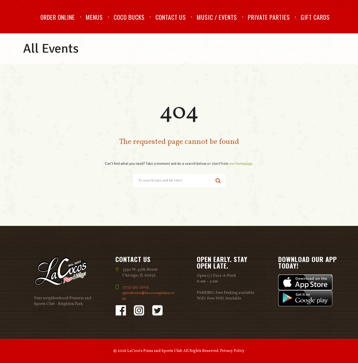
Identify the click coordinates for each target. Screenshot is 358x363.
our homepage (240, 163)
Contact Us (171, 17)
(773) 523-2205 (136, 287)
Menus (94, 17)
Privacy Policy (232, 350)
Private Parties (269, 17)
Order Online (57, 17)
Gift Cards (315, 17)
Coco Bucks (129, 17)
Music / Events (217, 17)
